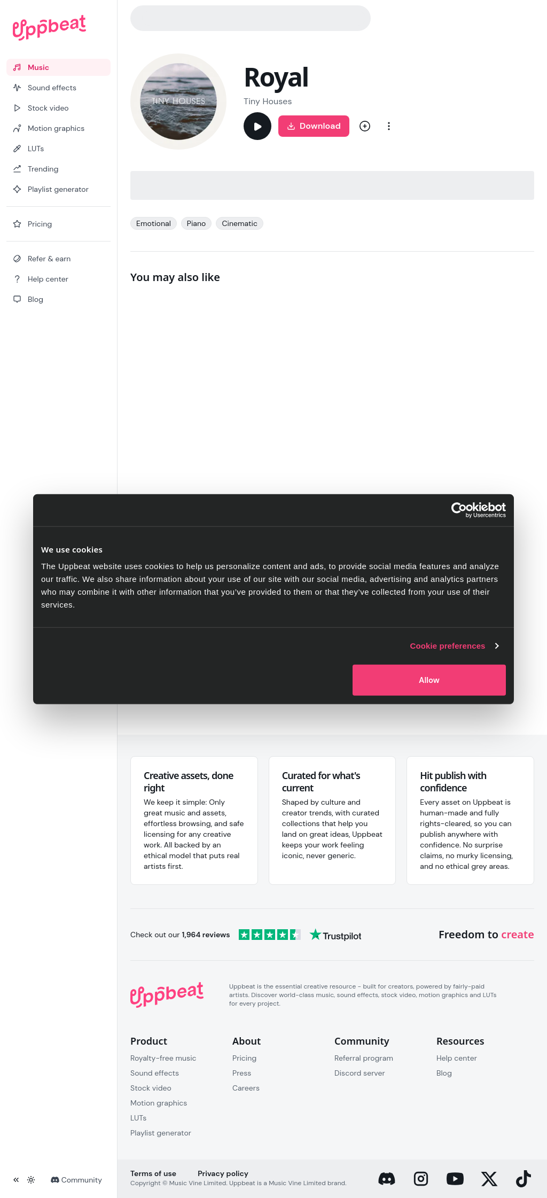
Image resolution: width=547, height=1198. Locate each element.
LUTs (138, 1118)
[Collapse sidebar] (16, 1179)
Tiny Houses (268, 101)
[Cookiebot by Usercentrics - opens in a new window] (459, 510)
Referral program (363, 1058)
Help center (456, 1058)
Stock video (150, 1088)
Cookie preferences (448, 645)
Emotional (153, 223)
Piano (196, 223)
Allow (429, 679)
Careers (246, 1088)
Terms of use (153, 1173)
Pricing (244, 1058)
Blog (444, 1073)
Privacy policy (223, 1173)
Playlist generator (160, 1133)
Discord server (359, 1073)
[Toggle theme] (31, 1179)
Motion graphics (158, 1103)
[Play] (257, 126)
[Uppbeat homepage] (58, 28)
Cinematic (239, 223)
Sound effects (154, 1073)
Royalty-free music (163, 1058)
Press (241, 1073)
